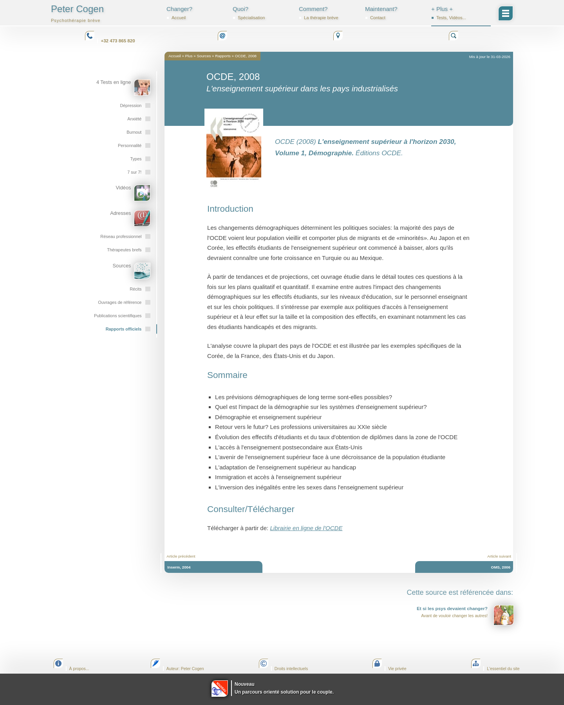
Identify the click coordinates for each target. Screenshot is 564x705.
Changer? (196, 13)
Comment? (328, 13)
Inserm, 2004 (178, 567)
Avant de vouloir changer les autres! (465, 615)
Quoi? (262, 13)
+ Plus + (461, 13)
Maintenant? (395, 13)
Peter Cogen (77, 13)
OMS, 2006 (500, 567)
